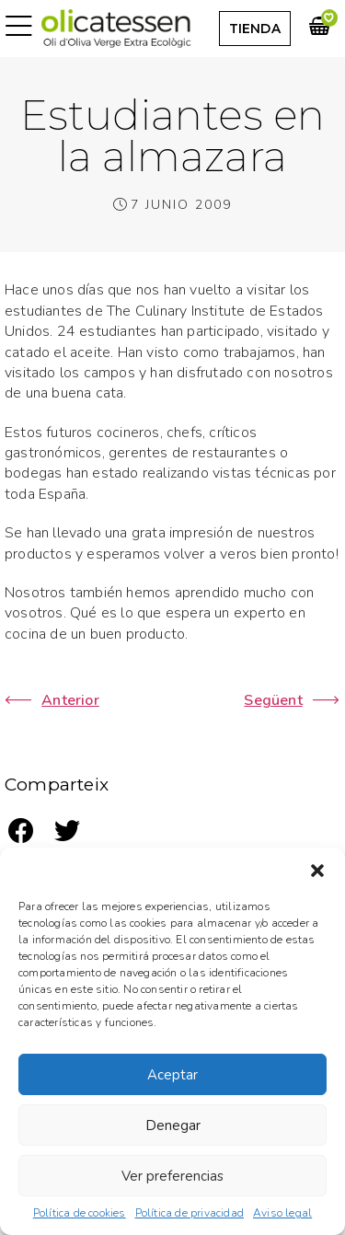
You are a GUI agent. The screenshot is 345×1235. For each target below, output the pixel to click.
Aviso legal (282, 1213)
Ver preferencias (172, 1176)
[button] (317, 870)
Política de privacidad (189, 1213)
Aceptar (172, 1075)
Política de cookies (79, 1213)
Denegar (173, 1125)
